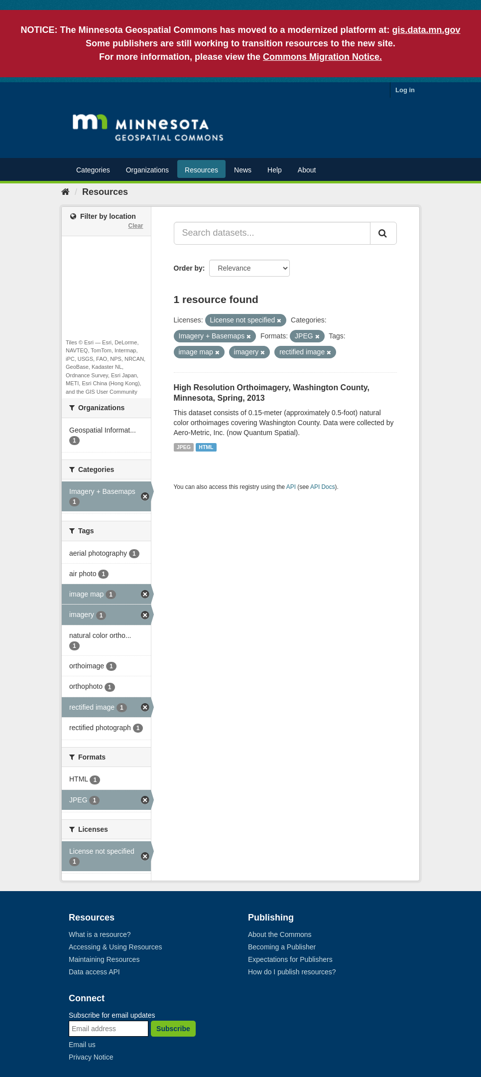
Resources (201, 170)
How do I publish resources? (292, 972)
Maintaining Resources (104, 959)
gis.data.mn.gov (426, 30)
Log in (405, 90)
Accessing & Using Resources (115, 947)
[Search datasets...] (272, 233)
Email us (82, 1045)
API (291, 486)
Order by (188, 268)
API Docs (322, 486)
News (242, 170)
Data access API (94, 972)
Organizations (147, 170)
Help (274, 170)
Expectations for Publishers (290, 959)
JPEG (184, 447)
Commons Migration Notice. (322, 57)
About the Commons (280, 934)
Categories (93, 170)
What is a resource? (100, 934)
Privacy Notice (91, 1057)
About (307, 170)
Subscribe (173, 1029)
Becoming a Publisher (282, 947)
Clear (135, 225)
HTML (206, 447)
